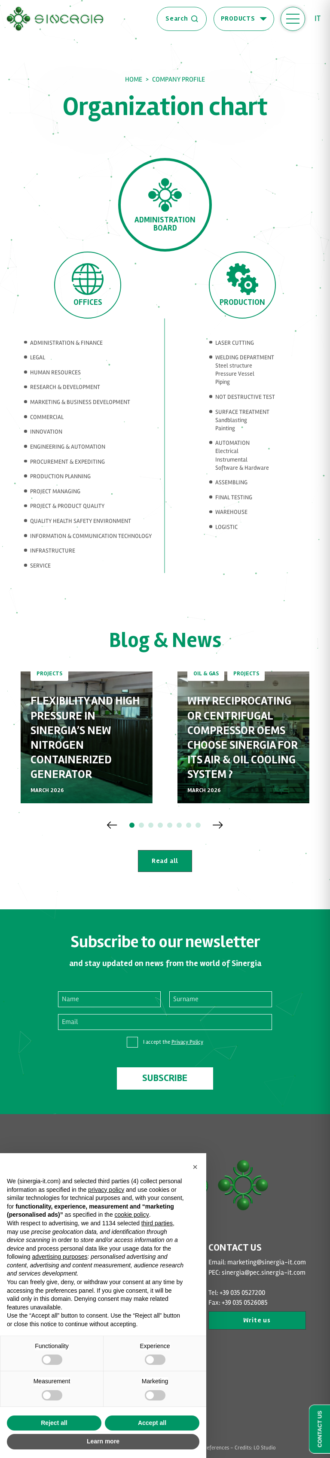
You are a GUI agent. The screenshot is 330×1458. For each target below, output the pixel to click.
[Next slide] (218, 825)
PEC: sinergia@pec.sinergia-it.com (257, 1273)
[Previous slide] (112, 825)
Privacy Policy (187, 1042)
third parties (157, 1223)
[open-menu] (293, 19)
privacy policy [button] (106, 1189)
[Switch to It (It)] (321, 18)
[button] (131, 825)
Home (133, 80)
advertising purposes (59, 1256)
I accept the (173, 1042)
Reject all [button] (54, 1422)
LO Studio (265, 1447)
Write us (256, 1320)
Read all (165, 861)
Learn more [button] (103, 1441)
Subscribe (164, 1078)
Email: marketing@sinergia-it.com (257, 1262)
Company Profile (178, 80)
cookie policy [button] (132, 1214)
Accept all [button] (152, 1422)
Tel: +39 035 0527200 (236, 1293)
